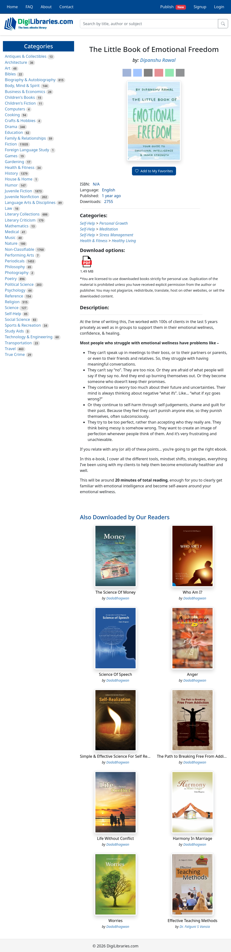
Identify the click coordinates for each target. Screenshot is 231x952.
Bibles (10, 74)
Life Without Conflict (115, 838)
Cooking (12, 114)
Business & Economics (25, 91)
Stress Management (116, 235)
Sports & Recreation (23, 325)
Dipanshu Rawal (158, 60)
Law (8, 208)
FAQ (29, 6)
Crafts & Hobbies (20, 120)
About (46, 6)
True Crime (15, 354)
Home (12, 6)
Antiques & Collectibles (25, 56)
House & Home (18, 179)
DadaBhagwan (117, 598)
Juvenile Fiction (18, 191)
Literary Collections (22, 214)
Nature (11, 243)
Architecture (16, 62)
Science (11, 307)
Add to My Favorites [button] (154, 171)
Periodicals (15, 261)
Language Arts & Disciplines (30, 202)
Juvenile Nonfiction (22, 196)
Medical (12, 231)
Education (14, 132)
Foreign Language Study (27, 149)
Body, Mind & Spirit (22, 85)
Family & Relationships (25, 138)
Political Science (19, 284)
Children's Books (20, 97)
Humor (11, 185)
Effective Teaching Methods (192, 920)
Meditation (108, 229)
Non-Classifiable (19, 249)
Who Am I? (192, 592)
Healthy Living (124, 240)
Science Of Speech (115, 674)
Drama (11, 126)
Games (11, 156)
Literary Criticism (20, 220)
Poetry (11, 278)
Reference (14, 296)
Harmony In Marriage (192, 838)
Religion (12, 301)
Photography (17, 272)
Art (7, 68)
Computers (15, 109)
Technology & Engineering (29, 336)
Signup (200, 6)
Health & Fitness (19, 167)
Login (219, 6)
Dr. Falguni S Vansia (194, 926)
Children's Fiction (20, 103)
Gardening (14, 161)
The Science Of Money (115, 592)
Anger (192, 674)
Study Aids (14, 331)
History (11, 173)
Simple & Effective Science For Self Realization (121, 756)
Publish (173, 7)
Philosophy (15, 266)
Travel (10, 348)
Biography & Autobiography (30, 79)
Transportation (18, 343)
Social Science (17, 319)
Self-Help (13, 313)
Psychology (15, 290)
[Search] (149, 23)
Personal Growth (113, 223)
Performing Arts (19, 255)
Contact (66, 6)
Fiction (11, 144)
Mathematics (16, 226)
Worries (115, 920)
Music (10, 237)
